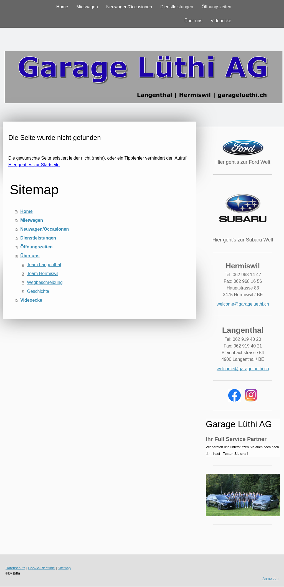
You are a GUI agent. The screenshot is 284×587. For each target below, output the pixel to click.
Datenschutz (15, 568)
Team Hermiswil (42, 273)
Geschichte (38, 291)
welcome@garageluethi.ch (243, 304)
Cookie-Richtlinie (41, 568)
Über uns (193, 20)
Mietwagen (87, 6)
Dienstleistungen (176, 6)
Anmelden (270, 578)
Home (62, 6)
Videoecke (221, 20)
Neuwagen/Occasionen (129, 6)
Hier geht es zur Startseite (34, 164)
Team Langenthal (44, 264)
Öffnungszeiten (216, 6)
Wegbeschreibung (45, 282)
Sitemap (64, 568)
